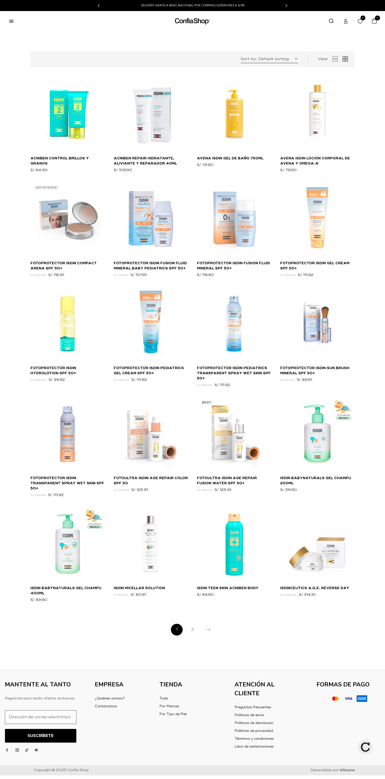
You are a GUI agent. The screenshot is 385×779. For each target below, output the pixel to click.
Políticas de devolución (253, 726)
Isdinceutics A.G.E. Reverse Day (314, 591)
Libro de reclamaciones (254, 750)
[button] (98, 5)
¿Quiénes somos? (110, 702)
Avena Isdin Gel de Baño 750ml (230, 158)
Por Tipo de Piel (173, 718)
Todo (163, 702)
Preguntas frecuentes (252, 711)
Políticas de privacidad (253, 734)
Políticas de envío (249, 719)
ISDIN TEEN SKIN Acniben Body (228, 591)
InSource (347, 774)
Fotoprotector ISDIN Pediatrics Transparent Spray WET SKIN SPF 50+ (234, 375)
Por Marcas (169, 710)
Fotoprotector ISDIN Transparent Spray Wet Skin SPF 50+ (67, 486)
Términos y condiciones (254, 742)
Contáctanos (106, 710)
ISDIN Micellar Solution (139, 591)
